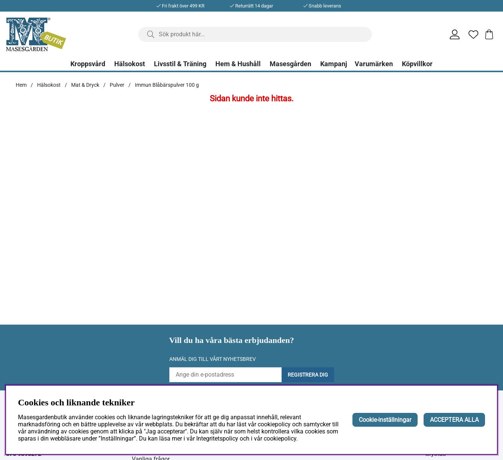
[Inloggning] (452, 34)
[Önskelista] (470, 34)
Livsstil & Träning (180, 64)
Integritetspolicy (217, 438)
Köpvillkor (417, 64)
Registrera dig (308, 375)
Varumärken (374, 64)
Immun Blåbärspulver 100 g (167, 85)
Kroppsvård (87, 64)
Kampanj (333, 64)
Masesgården (290, 64)
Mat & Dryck (85, 85)
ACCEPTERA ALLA (454, 419)
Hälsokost (129, 64)
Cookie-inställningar (385, 419)
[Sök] (255, 34)
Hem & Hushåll (238, 64)
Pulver (117, 85)
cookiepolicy (280, 438)
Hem (21, 85)
